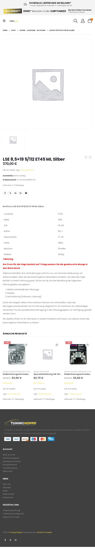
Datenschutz (8, 496)
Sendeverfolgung (11, 458)
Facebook (5, 193)
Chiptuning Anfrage (11, 513)
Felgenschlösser (15, 372)
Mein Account (9, 455)
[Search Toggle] (75, 21)
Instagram (15, 543)
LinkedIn (15, 193)
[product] (17, 354)
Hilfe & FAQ (8, 472)
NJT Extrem (39, 383)
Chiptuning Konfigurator (13, 516)
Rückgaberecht (10, 465)
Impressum (8, 499)
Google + (21, 193)
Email (26, 193)
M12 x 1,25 (26, 372)
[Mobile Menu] (5, 20)
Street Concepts (44, 535)
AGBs (5, 492)
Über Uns (7, 485)
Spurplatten (44, 372)
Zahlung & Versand (11, 462)
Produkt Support (10, 469)
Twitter (10, 193)
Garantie (7, 489)
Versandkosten (27, 170)
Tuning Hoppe (16, 535)
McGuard (7, 383)
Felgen (5, 372)
